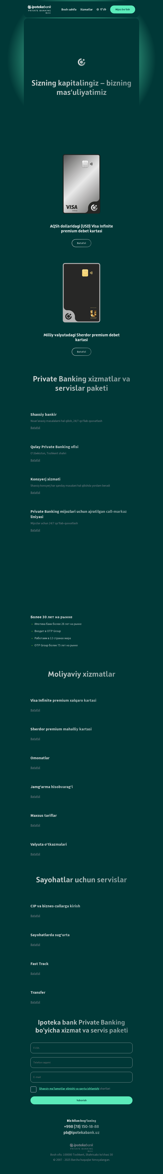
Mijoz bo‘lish (122, 9)
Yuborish (82, 1100)
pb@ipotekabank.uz (81, 1133)
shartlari (74, 1089)
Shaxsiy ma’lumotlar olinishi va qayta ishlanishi (69, 1089)
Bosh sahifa (68, 9)
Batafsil (81, 243)
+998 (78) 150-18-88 (81, 1127)
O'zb (101, 9)
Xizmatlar (86, 9)
